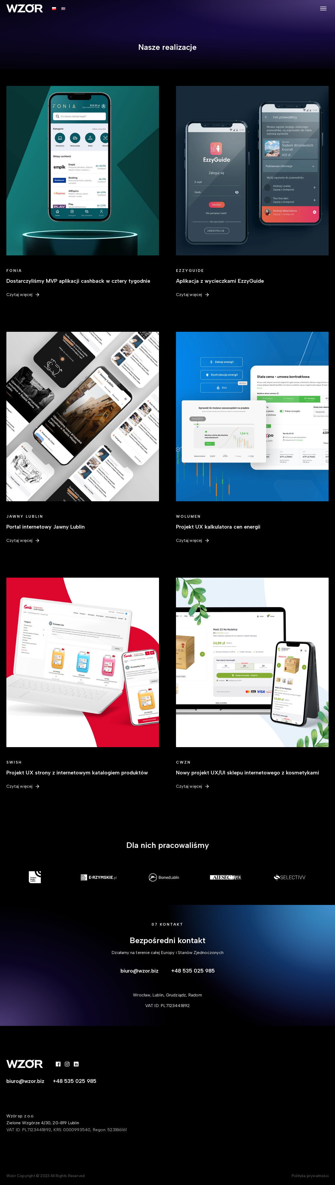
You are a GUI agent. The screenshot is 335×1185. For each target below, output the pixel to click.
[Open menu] (323, 8)
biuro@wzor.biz (139, 971)
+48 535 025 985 (193, 971)
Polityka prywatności (310, 1176)
